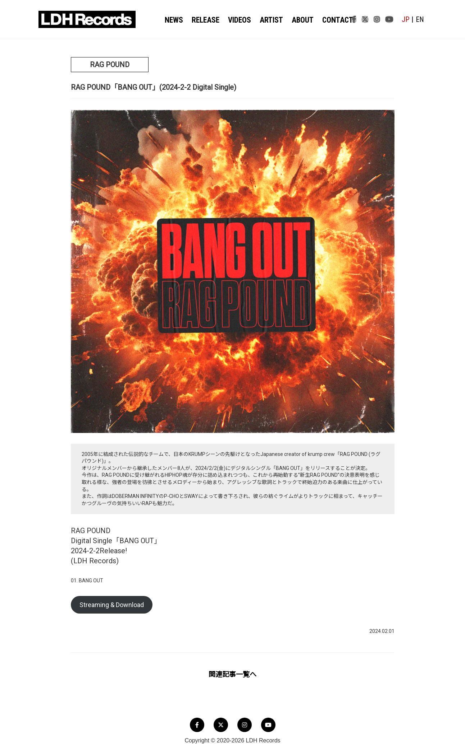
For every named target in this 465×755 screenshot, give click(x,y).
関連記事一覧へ (232, 674)
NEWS (174, 19)
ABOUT (297, 19)
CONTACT (330, 19)
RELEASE (205, 19)
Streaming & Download (111, 605)
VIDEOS (238, 19)
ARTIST (268, 19)
